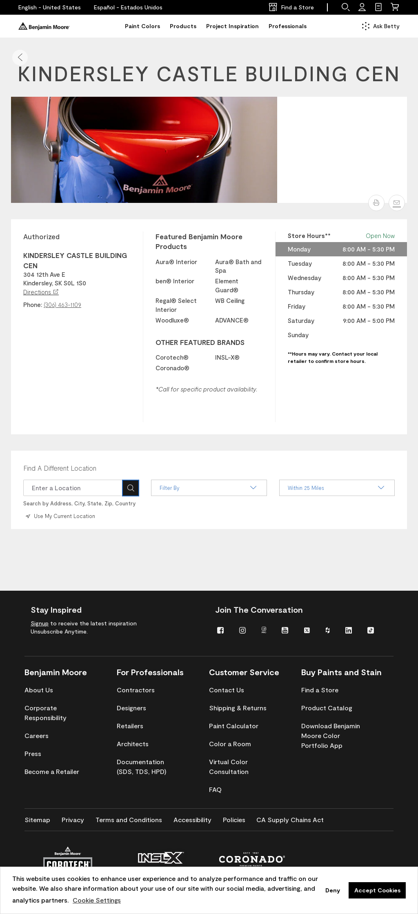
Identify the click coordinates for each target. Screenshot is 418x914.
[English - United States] (49, 7)
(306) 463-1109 (62, 304)
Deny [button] (332, 890)
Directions (41, 292)
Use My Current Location (59, 515)
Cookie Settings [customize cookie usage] (97, 900)
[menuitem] (222, 629)
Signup (40, 623)
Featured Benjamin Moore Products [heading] (199, 241)
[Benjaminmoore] (44, 26)
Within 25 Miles (337, 488)
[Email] (397, 203)
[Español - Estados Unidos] (128, 7)
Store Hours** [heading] (309, 235)
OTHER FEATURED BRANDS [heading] (200, 342)
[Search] (130, 488)
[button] (20, 57)
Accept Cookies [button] (377, 890)
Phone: (32, 304)
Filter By (209, 488)
